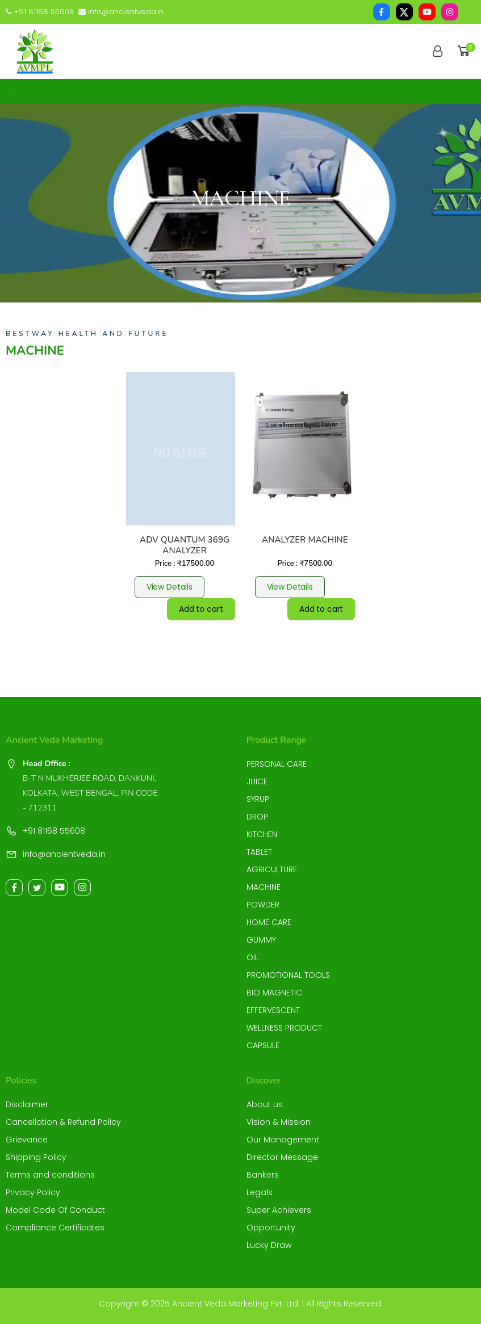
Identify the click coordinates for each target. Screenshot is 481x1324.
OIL (252, 957)
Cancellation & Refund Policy (63, 1122)
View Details (170, 586)
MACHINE (263, 887)
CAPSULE (262, 1045)
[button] (465, 51)
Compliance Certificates (55, 1227)
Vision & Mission (278, 1122)
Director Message (282, 1157)
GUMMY (261, 939)
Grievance (27, 1139)
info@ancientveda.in (121, 11)
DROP (257, 816)
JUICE (256, 781)
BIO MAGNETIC (274, 992)
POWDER (262, 904)
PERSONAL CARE (276, 764)
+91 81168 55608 (40, 11)
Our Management (282, 1139)
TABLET (259, 852)
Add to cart (201, 609)
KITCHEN (261, 834)
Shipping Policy (36, 1157)
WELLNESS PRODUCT (284, 1027)
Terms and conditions (50, 1174)
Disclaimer (27, 1104)
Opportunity (270, 1227)
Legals (259, 1192)
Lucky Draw (268, 1245)
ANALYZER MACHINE (305, 539)
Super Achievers (278, 1210)
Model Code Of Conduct (55, 1210)
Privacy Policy (33, 1192)
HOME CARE (268, 922)
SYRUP (257, 799)
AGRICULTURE (271, 869)
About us (264, 1104)
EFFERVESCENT (273, 1010)
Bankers (262, 1174)
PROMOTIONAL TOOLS (288, 975)
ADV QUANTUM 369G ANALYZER (184, 545)
